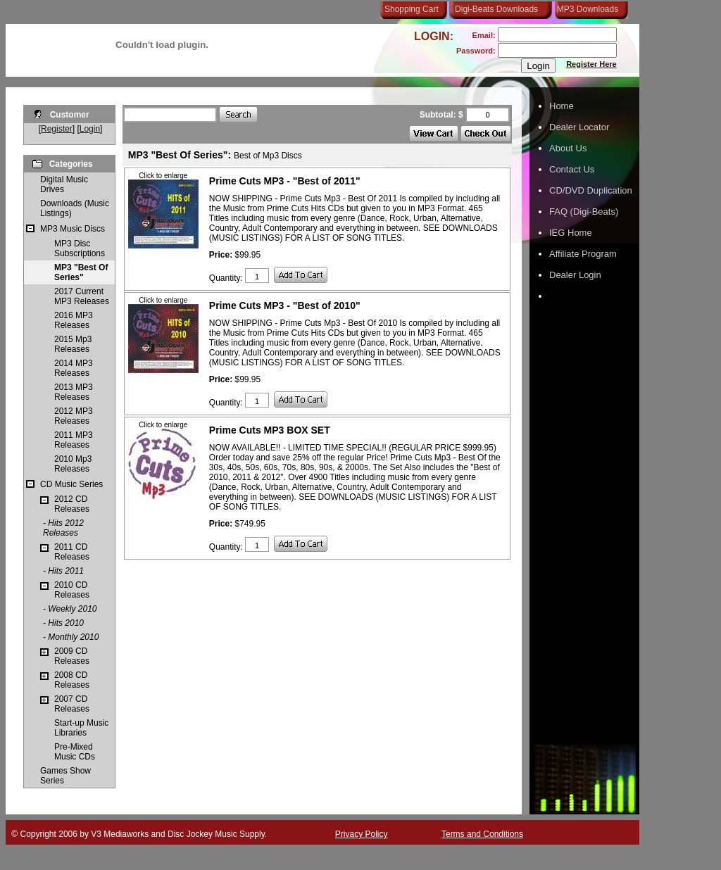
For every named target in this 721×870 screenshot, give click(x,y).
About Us (568, 148)
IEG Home (570, 232)
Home (561, 106)
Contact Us (571, 169)
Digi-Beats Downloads (496, 9)
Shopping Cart (411, 9)
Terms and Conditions (482, 834)
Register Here (591, 64)
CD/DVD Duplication (590, 190)
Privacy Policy (361, 834)
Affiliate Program (583, 253)
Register (57, 129)
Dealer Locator (579, 127)
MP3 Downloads (585, 9)
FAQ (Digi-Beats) (583, 211)
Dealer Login (575, 275)
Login (90, 129)
